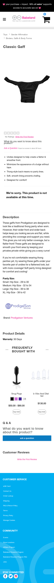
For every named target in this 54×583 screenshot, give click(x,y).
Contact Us (7, 491)
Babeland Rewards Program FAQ (15, 557)
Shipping (6, 501)
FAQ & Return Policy (10, 506)
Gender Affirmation (19, 34)
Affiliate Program (9, 547)
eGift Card (7, 486)
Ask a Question (11, 148)
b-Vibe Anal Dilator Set (42, 394)
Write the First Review (24, 137)
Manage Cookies (9, 520)
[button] (12, 399)
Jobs (5, 562)
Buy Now (16, 412)
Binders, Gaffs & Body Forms (19, 38)
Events (5, 537)
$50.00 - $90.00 (16, 405)
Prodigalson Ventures (22, 317)
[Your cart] (46, 19)
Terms (5, 511)
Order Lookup (8, 496)
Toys (5, 34)
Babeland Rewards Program (13, 552)
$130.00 (42, 403)
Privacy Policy (8, 515)
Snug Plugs (16, 393)
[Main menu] (4, 19)
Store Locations (8, 542)
